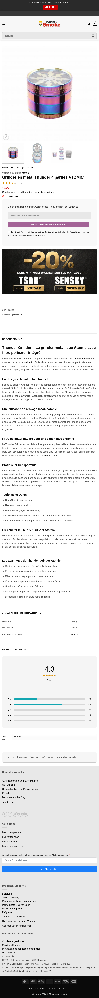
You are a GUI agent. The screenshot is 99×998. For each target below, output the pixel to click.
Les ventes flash (10, 837)
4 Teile (75, 634)
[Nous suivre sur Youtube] (25, 814)
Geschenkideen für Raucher (16, 926)
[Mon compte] (89, 23)
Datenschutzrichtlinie (36, 235)
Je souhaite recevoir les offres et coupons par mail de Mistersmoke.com (35, 855)
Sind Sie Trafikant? (59, 988)
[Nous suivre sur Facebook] (4, 814)
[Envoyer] (93, 36)
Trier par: (49, 737)
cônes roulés (50, 455)
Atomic (25, 173)
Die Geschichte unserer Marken (18, 921)
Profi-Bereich (37, 988)
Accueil (5, 167)
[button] (4, 23)
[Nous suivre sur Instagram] (10, 814)
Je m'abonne (49, 869)
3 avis (20, 183)
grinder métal (27, 167)
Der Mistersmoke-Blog (13, 797)
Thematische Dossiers (13, 916)
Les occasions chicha (13, 846)
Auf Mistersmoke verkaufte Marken (20, 781)
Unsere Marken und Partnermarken (20, 789)
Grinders (15, 167)
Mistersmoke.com (58, 994)
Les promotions (10, 841)
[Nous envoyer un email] (20, 814)
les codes (50, 7)
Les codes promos (11, 832)
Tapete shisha (9, 802)
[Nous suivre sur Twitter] (15, 814)
